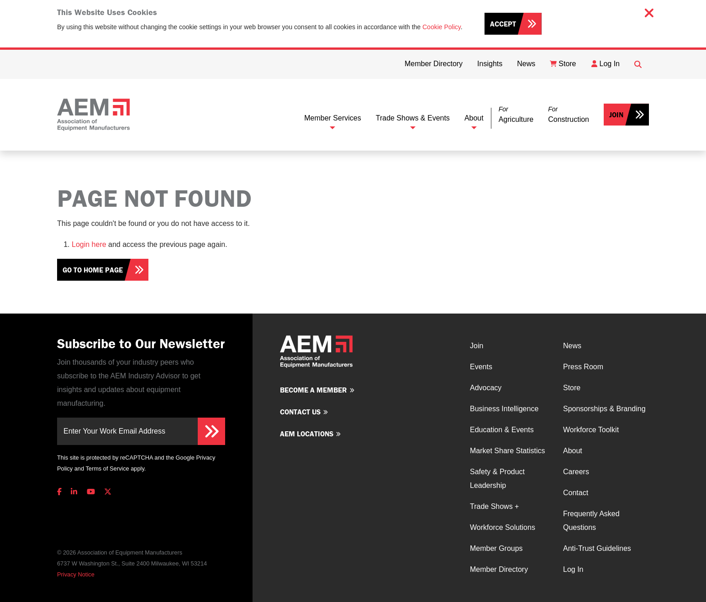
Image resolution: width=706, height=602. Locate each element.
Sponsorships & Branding (604, 409)
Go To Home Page (93, 269)
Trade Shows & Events (413, 118)
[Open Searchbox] (638, 64)
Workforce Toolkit (591, 430)
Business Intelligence (504, 409)
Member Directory (499, 569)
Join (616, 114)
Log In (573, 569)
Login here (89, 244)
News (572, 346)
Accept (503, 23)
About (474, 118)
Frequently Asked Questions (591, 520)
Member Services (332, 118)
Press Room (583, 367)
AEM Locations (306, 433)
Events (481, 367)
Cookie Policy (441, 27)
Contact (575, 493)
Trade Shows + (494, 506)
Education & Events (502, 430)
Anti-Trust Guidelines (597, 548)
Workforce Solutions (502, 527)
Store (571, 388)
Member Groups (496, 548)
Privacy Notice (76, 574)
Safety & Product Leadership (497, 478)
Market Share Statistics (507, 451)
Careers (576, 472)
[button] (516, 115)
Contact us (300, 411)
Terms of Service (107, 468)
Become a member (313, 389)
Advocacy (485, 388)
